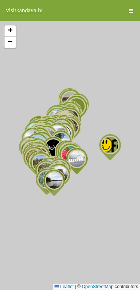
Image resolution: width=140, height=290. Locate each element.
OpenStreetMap (97, 286)
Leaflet (64, 286)
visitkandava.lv (24, 10)
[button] (110, 147)
